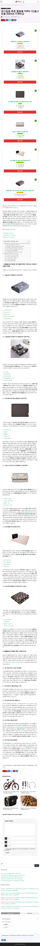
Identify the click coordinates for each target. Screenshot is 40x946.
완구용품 (5, 927)
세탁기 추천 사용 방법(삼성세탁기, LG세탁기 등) (11, 873)
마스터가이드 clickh (5, 16)
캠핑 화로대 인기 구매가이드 (9, 235)
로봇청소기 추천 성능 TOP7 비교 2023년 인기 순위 (12, 897)
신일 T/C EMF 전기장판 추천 (20, 131)
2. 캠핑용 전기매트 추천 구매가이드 (10, 253)
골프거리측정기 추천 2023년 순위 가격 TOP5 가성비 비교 (11, 809)
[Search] (38, 1)
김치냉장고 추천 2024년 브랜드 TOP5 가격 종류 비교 (12, 878)
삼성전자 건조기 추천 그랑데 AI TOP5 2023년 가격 (12, 893)
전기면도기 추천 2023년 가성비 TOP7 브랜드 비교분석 (13, 906)
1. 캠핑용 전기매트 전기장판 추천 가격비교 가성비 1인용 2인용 (16, 243)
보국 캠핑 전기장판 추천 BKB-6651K (20, 160)
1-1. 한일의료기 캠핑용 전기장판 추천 (12, 244)
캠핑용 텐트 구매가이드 (8, 233)
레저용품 (8, 8)
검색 (2, 863)
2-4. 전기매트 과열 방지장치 (10, 259)
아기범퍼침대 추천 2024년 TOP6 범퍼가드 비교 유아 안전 (13, 875)
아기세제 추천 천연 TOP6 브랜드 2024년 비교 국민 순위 (12, 880)
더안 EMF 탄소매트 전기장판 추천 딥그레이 (20, 101)
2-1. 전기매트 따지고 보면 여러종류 (11, 255)
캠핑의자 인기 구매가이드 (9, 237)
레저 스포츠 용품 (3, 8)
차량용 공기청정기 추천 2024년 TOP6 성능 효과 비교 (12, 877)
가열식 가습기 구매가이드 (18, 662)
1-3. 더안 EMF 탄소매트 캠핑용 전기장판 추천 (13, 247)
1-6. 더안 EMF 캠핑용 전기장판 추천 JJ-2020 (13, 252)
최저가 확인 (20, 199)
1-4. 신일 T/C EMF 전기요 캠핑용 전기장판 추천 (14, 249)
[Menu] (1, 1)
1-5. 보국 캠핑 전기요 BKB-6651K (11, 250)
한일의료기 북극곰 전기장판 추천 (20, 41)
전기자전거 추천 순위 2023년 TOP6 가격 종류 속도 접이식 (11, 792)
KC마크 (31, 743)
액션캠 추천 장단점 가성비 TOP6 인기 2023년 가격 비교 (28, 792)
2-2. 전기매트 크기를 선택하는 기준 (11, 256)
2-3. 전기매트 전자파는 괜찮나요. (11, 257)
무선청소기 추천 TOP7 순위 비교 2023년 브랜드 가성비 (13, 888)
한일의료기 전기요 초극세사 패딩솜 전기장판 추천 (20, 190)
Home (2, 5)
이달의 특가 (20, 52)
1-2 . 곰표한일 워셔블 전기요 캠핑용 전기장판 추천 (14, 246)
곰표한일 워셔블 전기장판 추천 (20, 71)
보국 (21, 551)
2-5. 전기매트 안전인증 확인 (10, 260)
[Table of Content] (29, 242)
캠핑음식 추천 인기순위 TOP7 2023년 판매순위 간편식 (28, 809)
